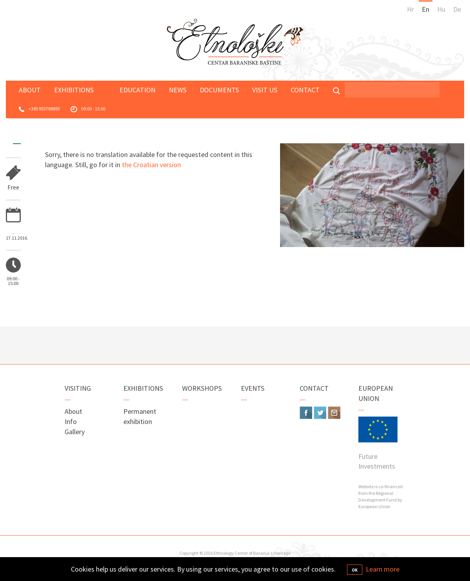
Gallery (75, 431)
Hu (441, 9)
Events (252, 388)
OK (355, 570)
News (177, 89)
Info (71, 421)
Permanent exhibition (139, 416)
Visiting (78, 388)
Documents (219, 89)
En (425, 9)
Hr (410, 9)
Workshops (202, 388)
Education (137, 89)
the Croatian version (151, 164)
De (457, 9)
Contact (305, 89)
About (30, 89)
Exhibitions (74, 89)
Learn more (383, 569)
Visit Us (264, 89)
